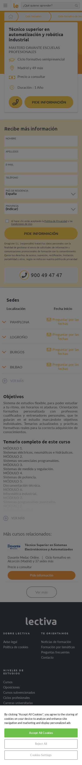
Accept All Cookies (41, 733)
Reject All (41, 743)
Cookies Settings (41, 755)
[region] (41, 735)
